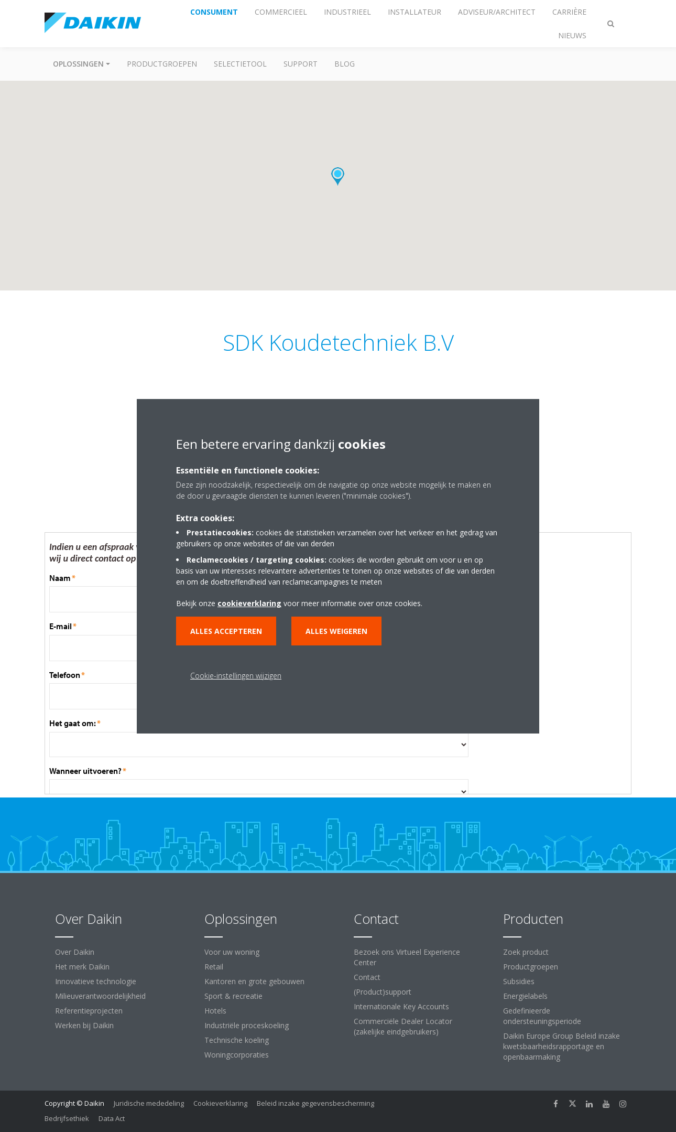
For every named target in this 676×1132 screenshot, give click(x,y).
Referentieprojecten (89, 1011)
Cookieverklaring (220, 1103)
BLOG (344, 64)
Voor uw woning (231, 952)
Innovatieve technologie (95, 981)
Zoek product (526, 952)
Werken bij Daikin (84, 1025)
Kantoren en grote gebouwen (254, 981)
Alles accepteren (226, 631)
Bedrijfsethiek (67, 1118)
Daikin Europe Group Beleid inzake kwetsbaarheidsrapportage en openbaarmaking (561, 1046)
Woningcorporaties (236, 1055)
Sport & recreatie (233, 996)
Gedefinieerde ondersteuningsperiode (542, 1016)
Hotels (215, 1011)
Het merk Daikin (82, 967)
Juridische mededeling (149, 1103)
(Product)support (382, 992)
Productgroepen (162, 64)
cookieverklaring (249, 603)
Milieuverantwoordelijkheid (100, 996)
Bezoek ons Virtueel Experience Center (407, 957)
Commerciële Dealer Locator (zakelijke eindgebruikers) (403, 1026)
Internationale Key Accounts (401, 1006)
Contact (367, 977)
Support (301, 64)
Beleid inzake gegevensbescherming (315, 1103)
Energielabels (525, 996)
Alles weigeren (336, 631)
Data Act (112, 1118)
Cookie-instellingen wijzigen (235, 676)
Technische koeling (236, 1040)
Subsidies (519, 981)
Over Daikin (74, 952)
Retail (213, 967)
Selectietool (240, 64)
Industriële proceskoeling (246, 1025)
